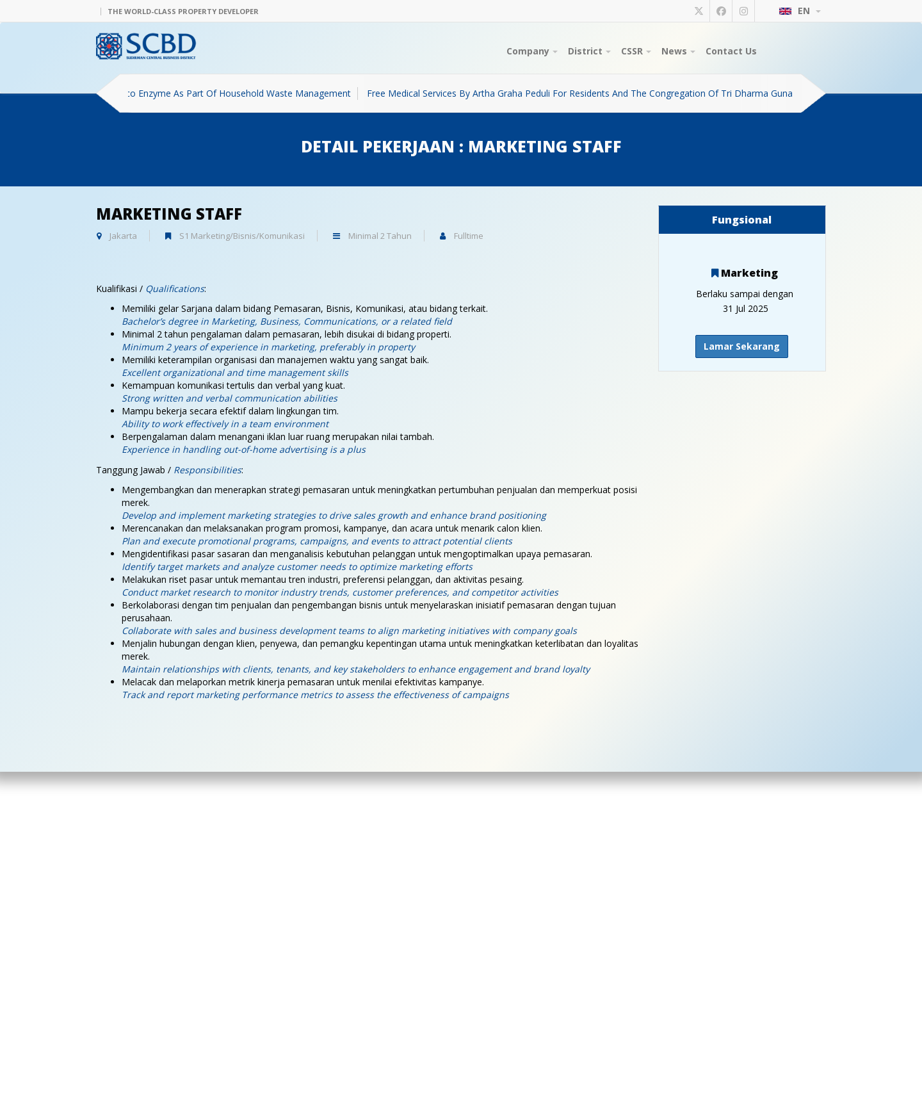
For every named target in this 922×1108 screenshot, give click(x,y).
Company (532, 51)
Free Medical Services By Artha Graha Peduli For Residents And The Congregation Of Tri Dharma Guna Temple (601, 93)
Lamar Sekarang (742, 346)
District (589, 51)
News (678, 51)
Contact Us (731, 51)
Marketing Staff (169, 213)
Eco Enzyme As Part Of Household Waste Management (240, 93)
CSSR (636, 51)
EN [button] (800, 10)
